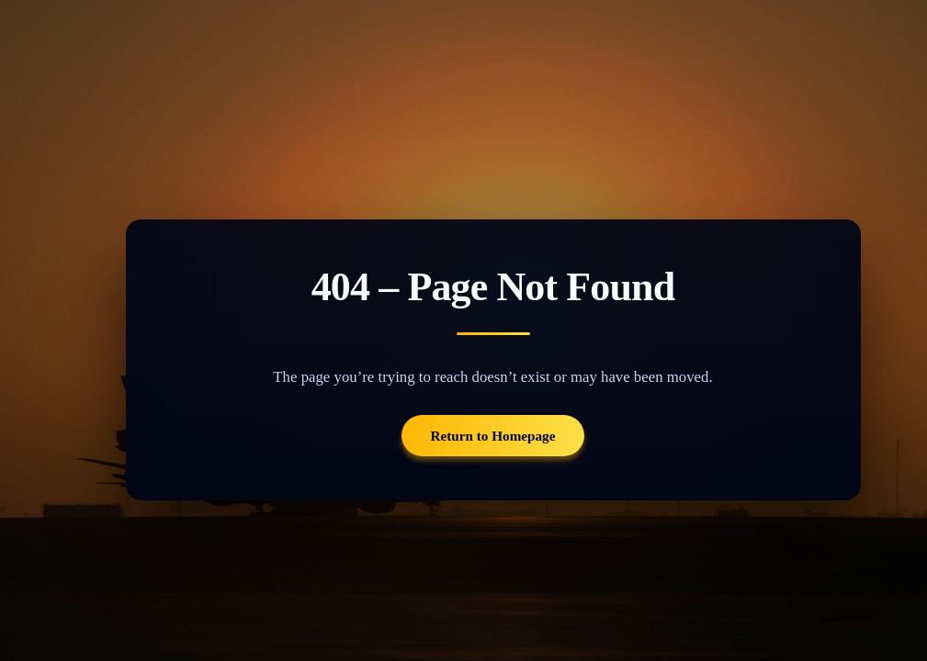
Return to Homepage (493, 435)
